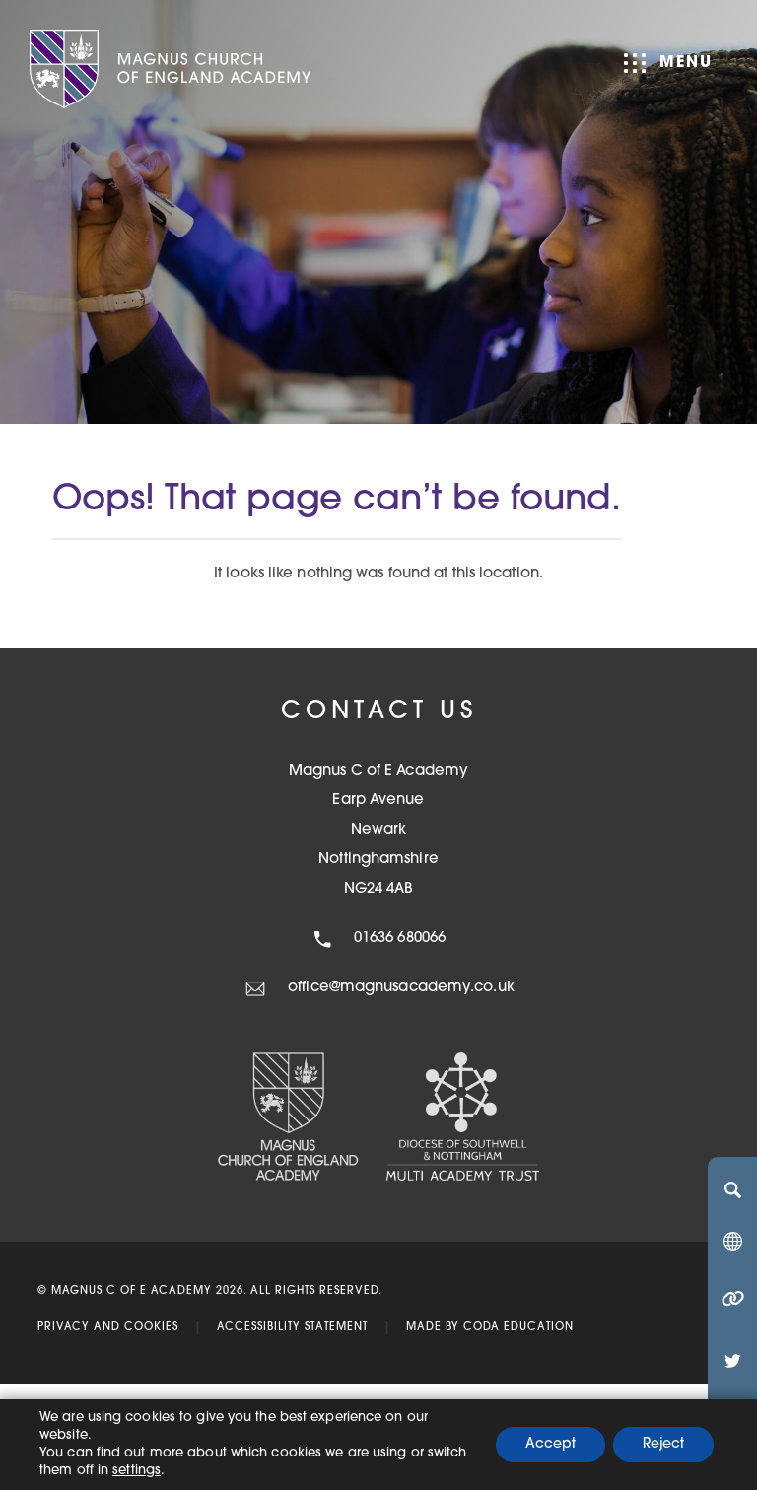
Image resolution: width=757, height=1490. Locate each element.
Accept (550, 1444)
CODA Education (518, 1327)
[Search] (732, 1189)
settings (136, 1470)
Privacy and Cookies (107, 1327)
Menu (668, 63)
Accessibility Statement (292, 1327)
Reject (663, 1444)
